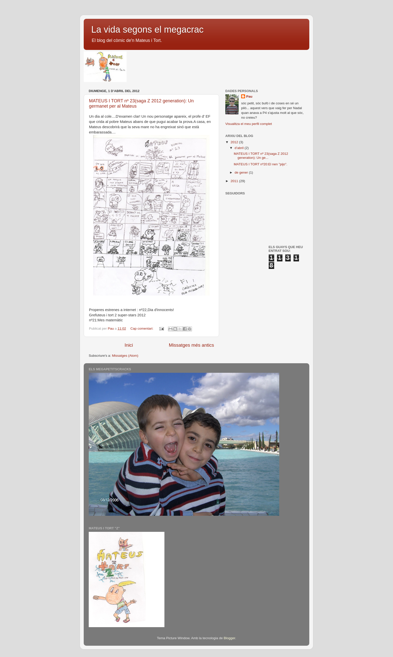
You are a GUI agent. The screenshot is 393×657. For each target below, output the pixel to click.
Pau (249, 96)
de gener (242, 172)
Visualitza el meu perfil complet (248, 124)
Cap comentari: (142, 328)
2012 (235, 142)
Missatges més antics (191, 345)
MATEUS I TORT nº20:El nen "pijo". (260, 164)
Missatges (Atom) (125, 355)
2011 (235, 181)
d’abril (240, 148)
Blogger (229, 638)
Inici (129, 345)
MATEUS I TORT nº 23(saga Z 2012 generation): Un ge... (261, 156)
